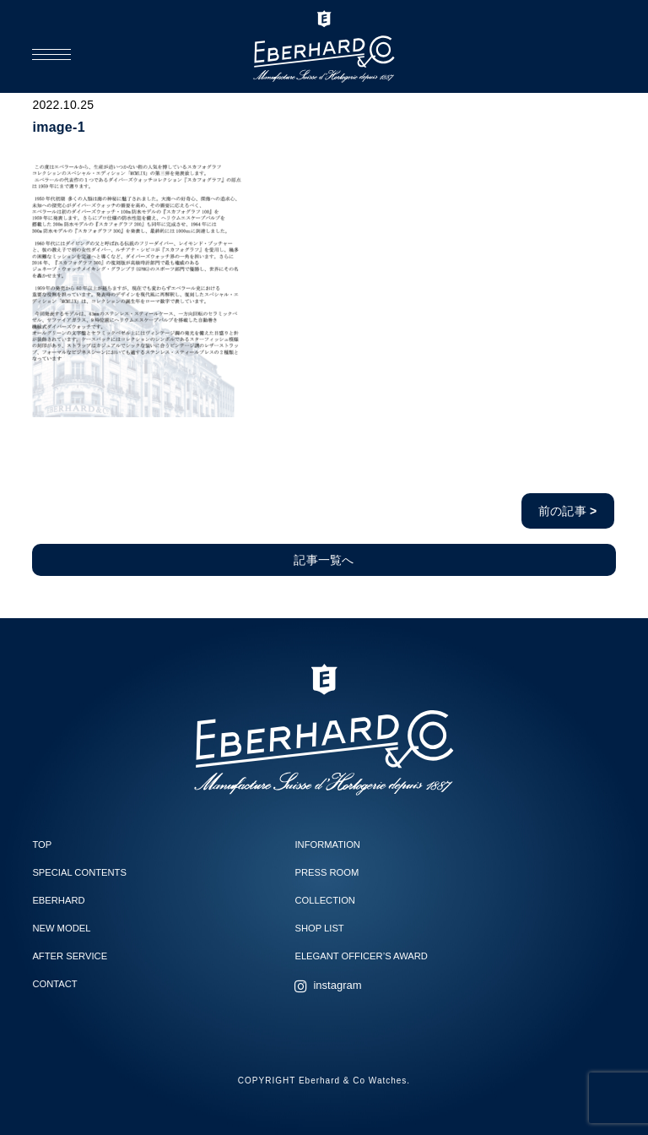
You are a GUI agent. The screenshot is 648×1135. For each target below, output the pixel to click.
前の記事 (567, 510)
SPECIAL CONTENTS (79, 872)
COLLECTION (324, 900)
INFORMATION (326, 844)
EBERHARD (58, 900)
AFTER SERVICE (69, 956)
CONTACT (54, 984)
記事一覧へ (324, 560)
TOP (41, 844)
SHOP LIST (318, 928)
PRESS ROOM (326, 872)
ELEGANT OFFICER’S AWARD (360, 956)
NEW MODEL (61, 928)
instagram (337, 985)
